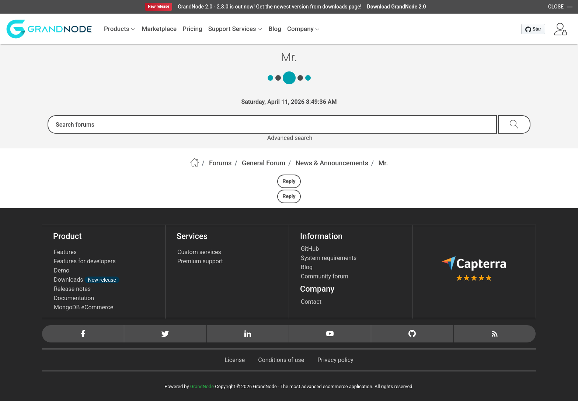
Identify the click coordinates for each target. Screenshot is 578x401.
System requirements (328, 257)
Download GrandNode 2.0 (396, 7)
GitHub (310, 248)
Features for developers (85, 261)
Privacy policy (335, 359)
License (234, 359)
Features (65, 252)
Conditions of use (281, 359)
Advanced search (289, 137)
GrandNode (202, 386)
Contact (311, 301)
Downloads (86, 279)
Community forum (324, 276)
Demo (61, 270)
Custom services (199, 252)
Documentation (74, 298)
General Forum (263, 163)
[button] (560, 29)
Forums (220, 163)
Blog (307, 267)
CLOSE (556, 7)
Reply (288, 181)
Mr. (383, 163)
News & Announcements (332, 163)
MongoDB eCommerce (83, 307)
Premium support (200, 261)
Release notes (72, 288)
